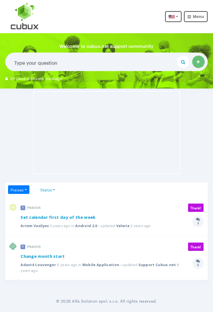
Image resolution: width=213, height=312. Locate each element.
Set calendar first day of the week (58, 217)
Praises (17, 189)
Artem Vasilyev (35, 225)
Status (46, 189)
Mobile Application (100, 264)
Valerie (123, 225)
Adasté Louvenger (38, 264)
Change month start (43, 256)
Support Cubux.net (157, 264)
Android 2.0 (86, 225)
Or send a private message (33, 78)
